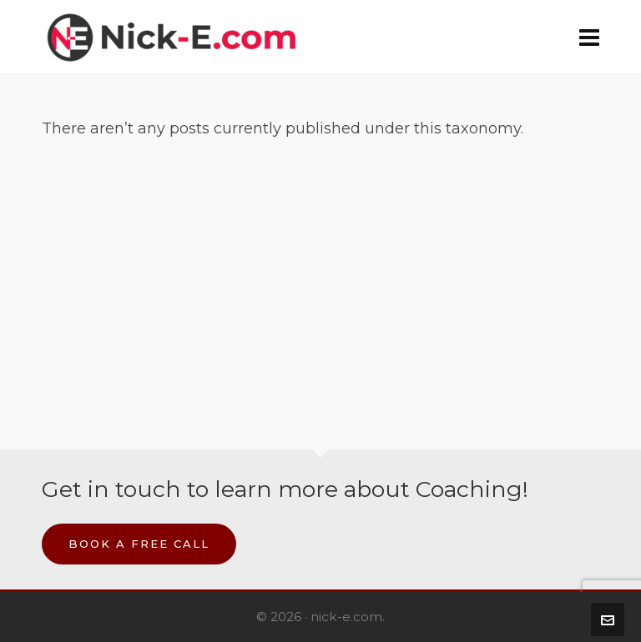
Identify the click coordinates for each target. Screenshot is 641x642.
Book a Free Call (138, 543)
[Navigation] (589, 37)
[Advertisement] (320, 274)
